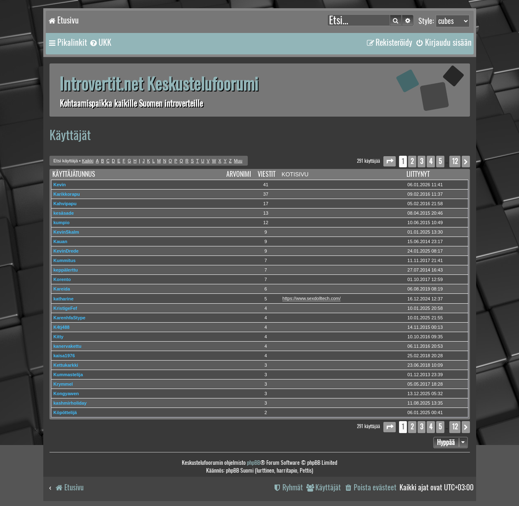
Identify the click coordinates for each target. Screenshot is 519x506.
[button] (389, 161)
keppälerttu (66, 269)
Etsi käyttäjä (66, 160)
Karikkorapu (67, 194)
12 (265, 222)
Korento (62, 279)
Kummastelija (68, 374)
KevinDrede (66, 250)
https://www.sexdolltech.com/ (311, 298)
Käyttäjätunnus (73, 174)
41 (265, 184)
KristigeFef (65, 308)
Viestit (266, 174)
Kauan (61, 241)
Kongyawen (66, 393)
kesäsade (64, 213)
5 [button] (440, 161)
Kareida (62, 288)
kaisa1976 (64, 355)
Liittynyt (418, 174)
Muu (238, 161)
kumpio (62, 222)
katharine (64, 298)
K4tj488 (62, 327)
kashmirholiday (70, 403)
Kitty (58, 336)
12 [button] (455, 161)
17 (265, 203)
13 (265, 213)
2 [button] (412, 161)
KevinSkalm (66, 232)
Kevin (60, 184)
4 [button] (430, 161)
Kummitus (65, 260)
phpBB (253, 462)
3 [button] (421, 161)
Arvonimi (238, 174)
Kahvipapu (65, 203)
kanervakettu (68, 346)
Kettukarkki (66, 365)
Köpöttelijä (65, 412)
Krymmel (63, 384)
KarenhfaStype (70, 317)
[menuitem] (100, 42)
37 (265, 194)
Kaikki (88, 161)
